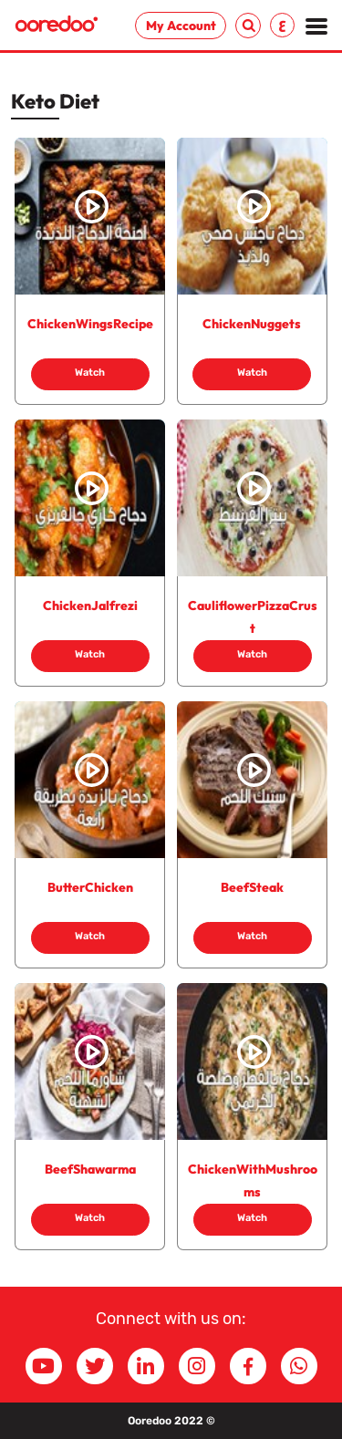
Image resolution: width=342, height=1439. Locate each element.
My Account (181, 25)
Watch (90, 372)
